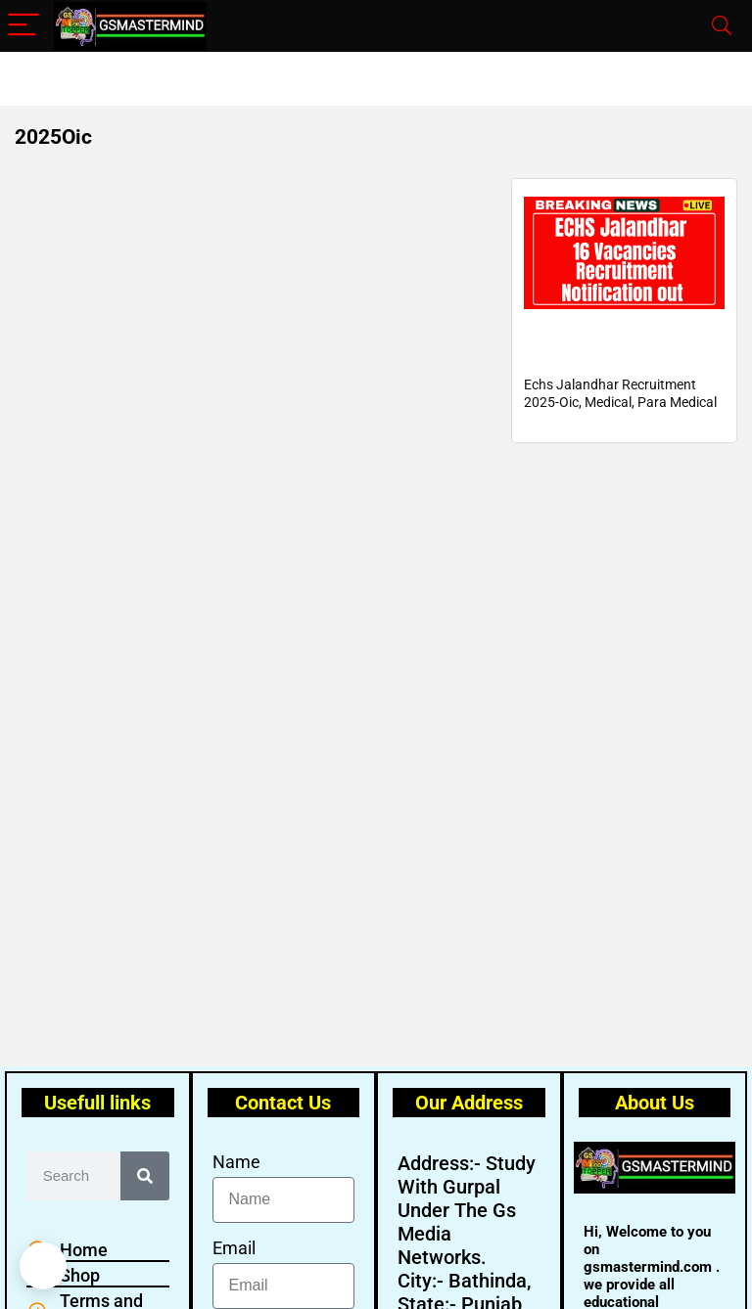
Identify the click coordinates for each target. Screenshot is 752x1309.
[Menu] (23, 26)
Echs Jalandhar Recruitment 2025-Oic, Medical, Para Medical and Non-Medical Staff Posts (620, 424)
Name (236, 1161)
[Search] (721, 26)
